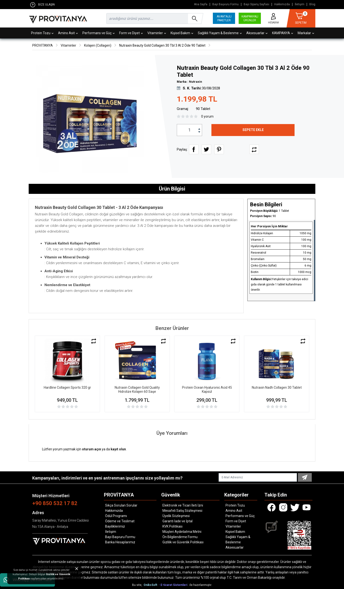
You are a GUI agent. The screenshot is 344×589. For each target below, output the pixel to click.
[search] (153, 18)
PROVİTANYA (42, 45)
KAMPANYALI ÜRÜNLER (250, 18)
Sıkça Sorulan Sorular (121, 505)
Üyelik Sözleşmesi (176, 516)
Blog (312, 4)
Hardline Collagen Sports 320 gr (67, 387)
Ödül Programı (116, 516)
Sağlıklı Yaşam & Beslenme (220, 33)
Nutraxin (195, 81)
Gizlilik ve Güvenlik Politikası (183, 542)
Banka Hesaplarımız (120, 542)
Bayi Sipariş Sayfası (256, 4)
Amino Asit (68, 33)
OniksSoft (151, 585)
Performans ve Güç (98, 33)
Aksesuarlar (257, 33)
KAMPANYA (282, 33)
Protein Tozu (42, 33)
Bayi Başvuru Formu (225, 4)
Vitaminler (156, 33)
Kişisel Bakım (182, 33)
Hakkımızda (282, 4)
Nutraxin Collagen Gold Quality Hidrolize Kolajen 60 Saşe (137, 389)
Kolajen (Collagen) (97, 45)
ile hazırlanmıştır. (200, 585)
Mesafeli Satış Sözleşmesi (182, 511)
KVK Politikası (172, 526)
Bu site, (137, 585)
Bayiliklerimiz (115, 526)
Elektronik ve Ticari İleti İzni (182, 505)
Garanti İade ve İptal (177, 521)
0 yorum (207, 116)
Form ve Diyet (131, 33)
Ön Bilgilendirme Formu (180, 537)
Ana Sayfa (200, 4)
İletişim (299, 4)
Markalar (306, 33)
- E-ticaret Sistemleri (174, 585)
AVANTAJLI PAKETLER (224, 18)
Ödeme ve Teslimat (119, 521)
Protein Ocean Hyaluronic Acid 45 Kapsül (207, 389)
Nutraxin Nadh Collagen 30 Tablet (277, 387)
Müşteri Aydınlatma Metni (181, 532)
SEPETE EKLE (253, 130)
